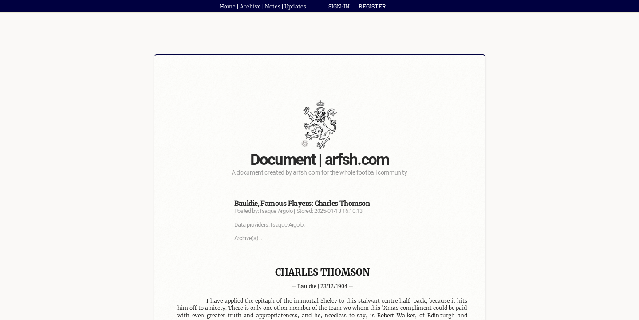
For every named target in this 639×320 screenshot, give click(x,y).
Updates (295, 6)
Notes (272, 6)
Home (228, 6)
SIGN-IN (339, 6)
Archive (250, 6)
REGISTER (372, 6)
